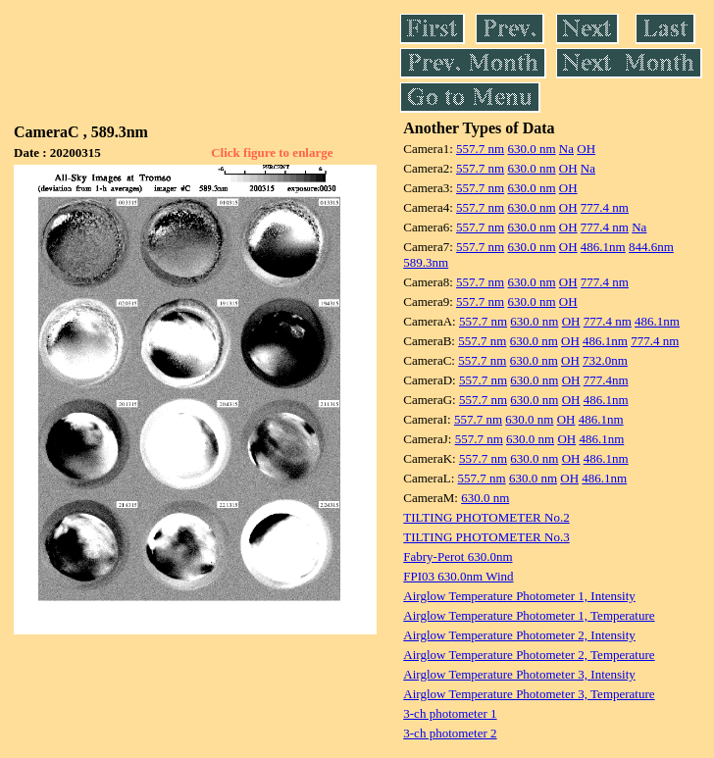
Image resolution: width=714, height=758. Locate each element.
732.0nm (605, 360)
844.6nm (651, 246)
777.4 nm (605, 207)
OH (586, 148)
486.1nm (603, 246)
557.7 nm (480, 148)
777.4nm (606, 380)
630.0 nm (531, 148)
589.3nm (425, 262)
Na (566, 148)
